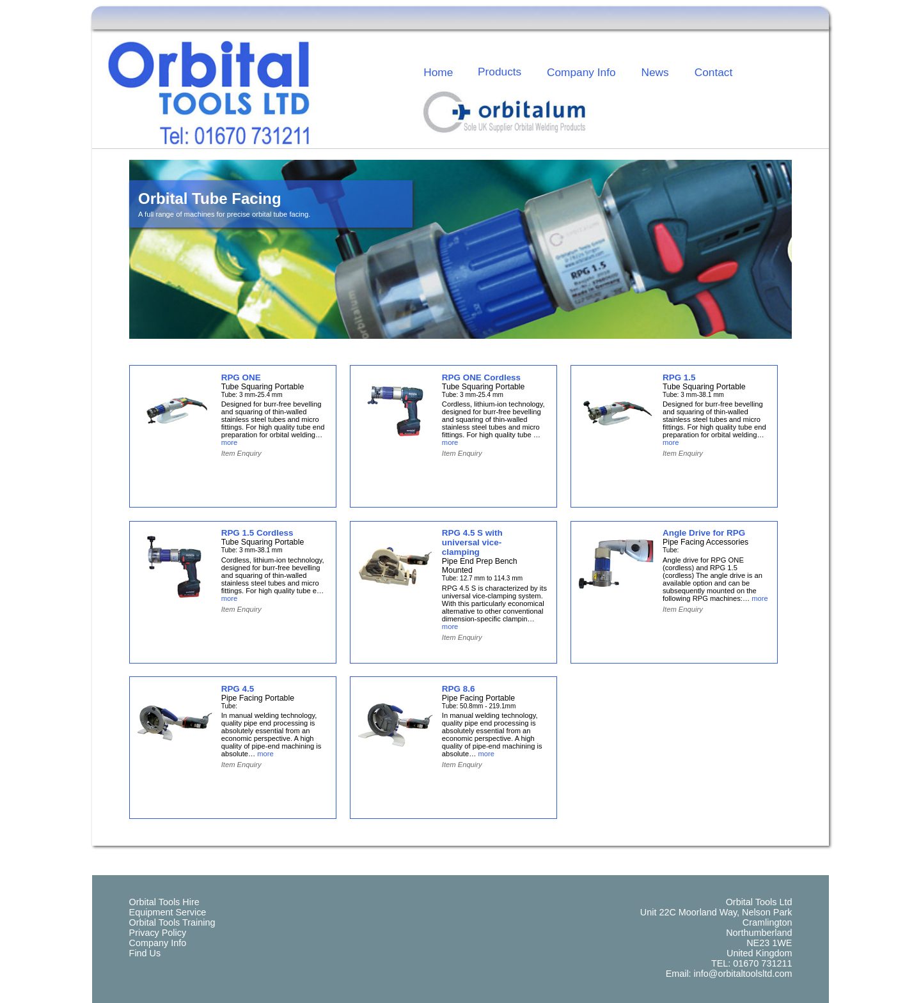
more (229, 442)
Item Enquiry (241, 453)
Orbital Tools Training (172, 922)
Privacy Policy (158, 933)
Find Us (145, 953)
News (655, 72)
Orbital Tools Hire (164, 902)
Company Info (581, 72)
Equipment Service (168, 912)
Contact (714, 72)
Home (438, 72)
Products (499, 71)
